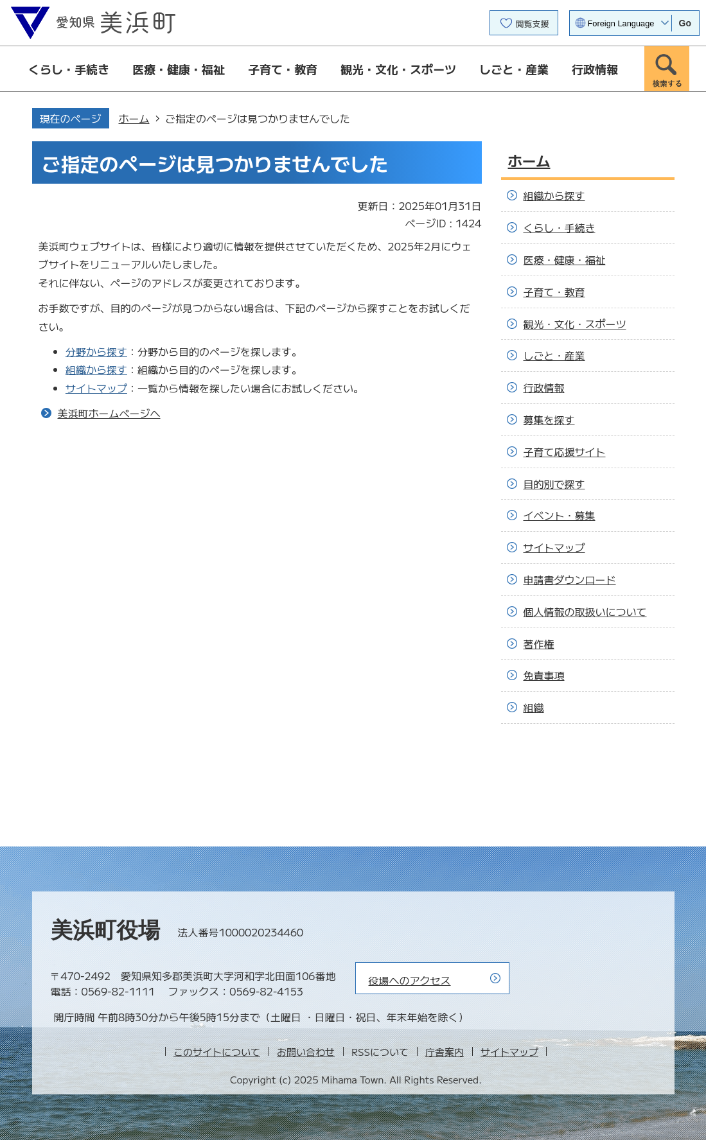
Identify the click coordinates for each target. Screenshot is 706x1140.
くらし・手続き (68, 68)
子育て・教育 (282, 68)
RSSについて (380, 1051)
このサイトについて (216, 1051)
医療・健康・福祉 (178, 68)
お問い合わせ (306, 1051)
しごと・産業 (514, 68)
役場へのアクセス (410, 980)
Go (685, 23)
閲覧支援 (532, 23)
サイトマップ (96, 388)
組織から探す (96, 369)
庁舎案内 (444, 1051)
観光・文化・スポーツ (398, 68)
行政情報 (595, 68)
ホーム (134, 118)
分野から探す (96, 351)
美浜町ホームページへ (109, 413)
